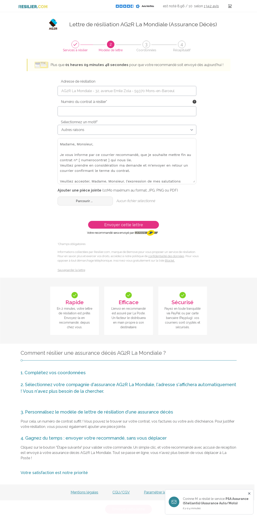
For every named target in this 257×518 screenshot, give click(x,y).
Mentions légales (84, 492)
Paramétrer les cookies (162, 492)
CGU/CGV (121, 492)
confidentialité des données (166, 256)
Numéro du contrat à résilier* (84, 102)
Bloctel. (170, 260)
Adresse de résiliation (78, 81)
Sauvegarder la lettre (71, 270)
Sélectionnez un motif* (79, 122)
